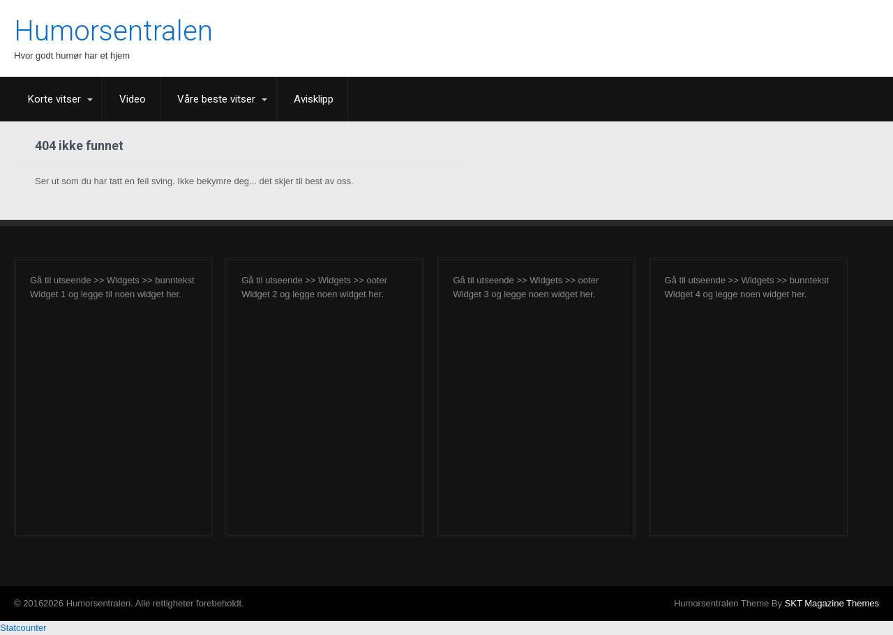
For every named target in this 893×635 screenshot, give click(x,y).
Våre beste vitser (216, 99)
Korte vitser (54, 99)
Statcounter (23, 627)
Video (132, 99)
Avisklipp (313, 99)
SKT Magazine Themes (832, 603)
